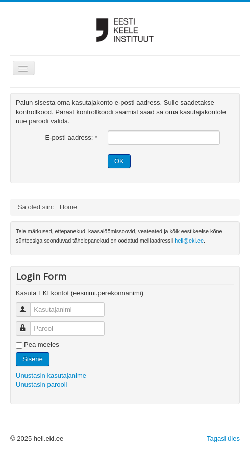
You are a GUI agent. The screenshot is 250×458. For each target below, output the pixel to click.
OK (119, 161)
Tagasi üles (223, 438)
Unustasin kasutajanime (51, 375)
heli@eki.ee (189, 240)
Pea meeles (41, 344)
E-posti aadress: (71, 137)
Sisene (32, 359)
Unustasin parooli (41, 384)
